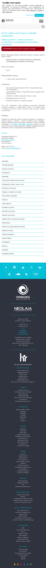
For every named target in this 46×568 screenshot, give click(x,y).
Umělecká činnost (23, 514)
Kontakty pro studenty (23, 472)
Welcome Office (7, 231)
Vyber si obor (23, 430)
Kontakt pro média (23, 549)
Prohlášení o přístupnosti (23, 530)
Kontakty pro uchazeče (23, 445)
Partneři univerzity (8, 211)
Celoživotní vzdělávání (23, 537)
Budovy (4, 246)
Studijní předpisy (23, 469)
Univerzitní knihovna (23, 390)
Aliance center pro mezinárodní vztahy (23, 498)
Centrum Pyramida (23, 393)
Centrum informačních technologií (23, 397)
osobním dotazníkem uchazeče (22, 124)
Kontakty (5, 250)
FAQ (23, 484)
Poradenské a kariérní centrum (23, 401)
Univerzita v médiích (23, 555)
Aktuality (5, 161)
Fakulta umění (23, 374)
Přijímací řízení (23, 432)
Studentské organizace (23, 470)
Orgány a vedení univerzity (12, 192)
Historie (5, 200)
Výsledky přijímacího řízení (23, 434)
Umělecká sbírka (8, 254)
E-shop (23, 531)
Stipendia (23, 463)
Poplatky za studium (23, 465)
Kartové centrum (8, 169)
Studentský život (23, 444)
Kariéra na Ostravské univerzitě (13, 227)
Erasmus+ (23, 496)
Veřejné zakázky (8, 234)
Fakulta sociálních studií (23, 370)
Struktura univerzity (9, 188)
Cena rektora (6, 203)
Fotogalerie (6, 242)
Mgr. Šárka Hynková (7, 140)
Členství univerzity (8, 215)
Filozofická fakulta (23, 376)
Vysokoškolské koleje (23, 395)
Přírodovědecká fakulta (23, 380)
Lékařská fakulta (23, 378)
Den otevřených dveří (23, 442)
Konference (6, 173)
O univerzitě (8, 156)
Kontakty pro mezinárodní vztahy (23, 502)
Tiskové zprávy (23, 551)
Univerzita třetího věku (23, 539)
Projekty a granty (8, 207)
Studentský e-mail (23, 456)
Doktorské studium (23, 438)
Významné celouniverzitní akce (13, 180)
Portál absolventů (23, 481)
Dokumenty (6, 223)
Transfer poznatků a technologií (23, 518)
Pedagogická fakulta (23, 372)
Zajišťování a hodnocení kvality (13, 219)
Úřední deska (6, 238)
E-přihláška (23, 429)
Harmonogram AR (23, 459)
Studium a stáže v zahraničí (23, 461)
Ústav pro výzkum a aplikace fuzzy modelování (23, 382)
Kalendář (5, 176)
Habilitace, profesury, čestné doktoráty (23, 500)
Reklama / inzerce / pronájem (23, 541)
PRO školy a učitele (23, 533)
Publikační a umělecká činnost (23, 512)
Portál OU (23, 454)
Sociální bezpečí (8, 165)
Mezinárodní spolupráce (23, 494)
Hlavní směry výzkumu (23, 510)
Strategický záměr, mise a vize (13, 184)
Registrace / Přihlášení (23, 482)
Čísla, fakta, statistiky (9, 196)
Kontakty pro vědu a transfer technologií (23, 520)
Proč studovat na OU (23, 440)
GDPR (23, 528)
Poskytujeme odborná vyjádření (23, 553)
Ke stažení (23, 556)
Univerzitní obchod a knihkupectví (23, 392)
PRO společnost (23, 535)
